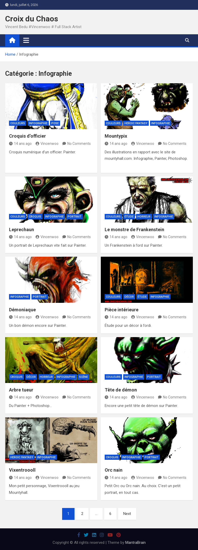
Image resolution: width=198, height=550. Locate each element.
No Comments (79, 143)
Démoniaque (22, 309)
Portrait (74, 216)
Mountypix (116, 136)
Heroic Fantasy (136, 123)
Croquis (35, 216)
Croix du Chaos (31, 18)
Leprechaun (21, 229)
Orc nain (113, 470)
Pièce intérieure (121, 309)
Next (127, 513)
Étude (129, 216)
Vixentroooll (22, 470)
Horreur (144, 216)
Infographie (38, 123)
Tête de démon (121, 390)
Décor (129, 296)
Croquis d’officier (27, 136)
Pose (55, 123)
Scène (83, 377)
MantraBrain (135, 542)
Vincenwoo (47, 143)
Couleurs (17, 123)
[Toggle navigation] (26, 40)
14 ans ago (20, 143)
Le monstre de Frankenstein (134, 229)
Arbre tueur (21, 390)
